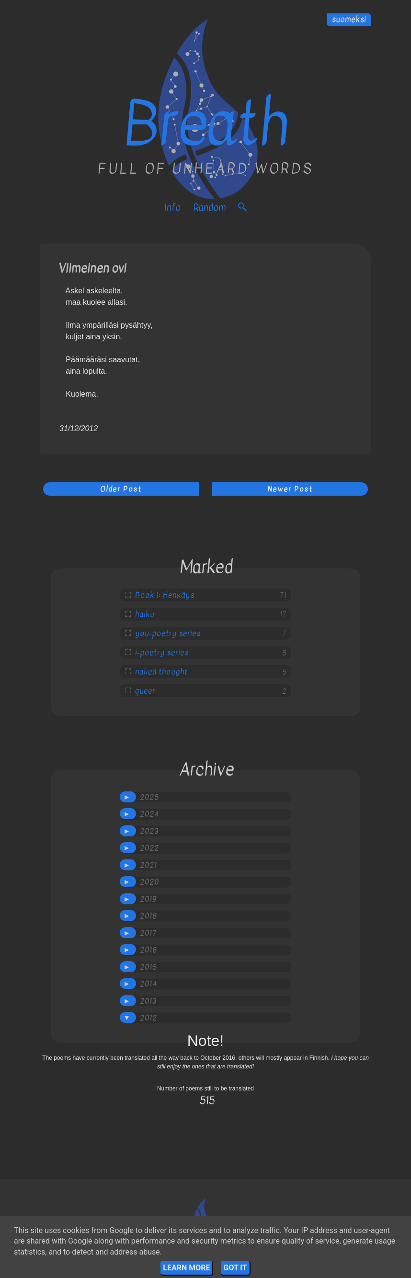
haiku (144, 614)
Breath (205, 123)
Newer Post (290, 489)
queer (145, 691)
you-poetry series (168, 633)
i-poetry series (162, 652)
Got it (235, 1267)
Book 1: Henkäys (164, 595)
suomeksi (348, 19)
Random (209, 207)
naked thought (161, 672)
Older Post (121, 489)
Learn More (186, 1267)
